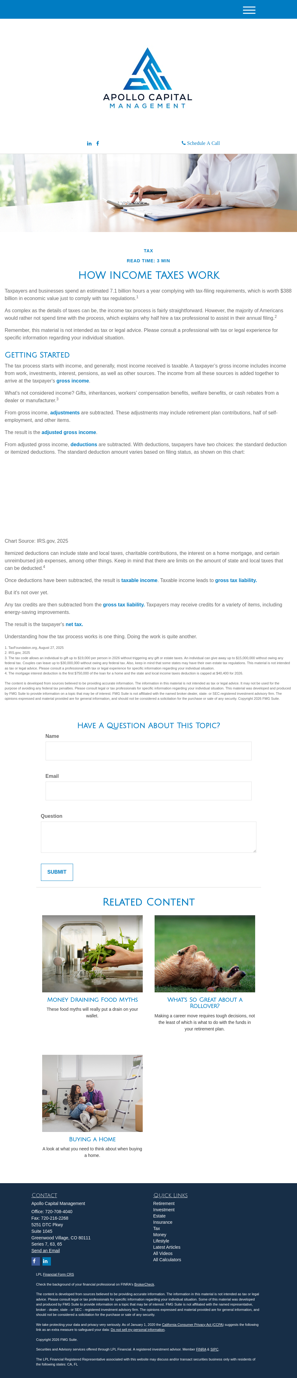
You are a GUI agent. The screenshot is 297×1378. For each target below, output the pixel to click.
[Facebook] (97, 143)
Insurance (162, 1222)
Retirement (164, 1203)
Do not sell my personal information (138, 1329)
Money (159, 1234)
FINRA (201, 1349)
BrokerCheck (144, 1284)
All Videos (163, 1253)
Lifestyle (161, 1240)
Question (51, 816)
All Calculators (167, 1259)
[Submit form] (57, 872)
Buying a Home (92, 1139)
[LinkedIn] (89, 143)
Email (52, 776)
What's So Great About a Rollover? (204, 1003)
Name (52, 736)
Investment (164, 1209)
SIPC (214, 1349)
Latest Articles (167, 1247)
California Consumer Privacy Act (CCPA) (193, 1324)
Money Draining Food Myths (92, 1000)
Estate (159, 1215)
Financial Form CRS (58, 1274)
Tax (156, 1228)
